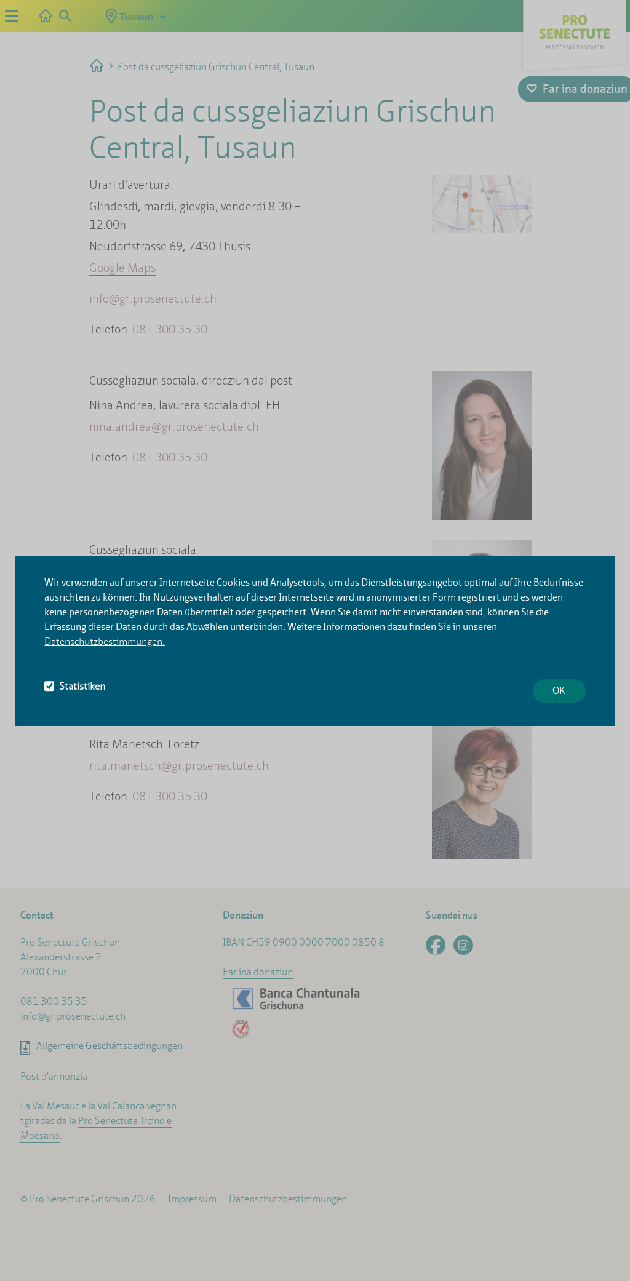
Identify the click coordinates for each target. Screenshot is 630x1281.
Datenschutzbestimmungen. (104, 641)
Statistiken (74, 686)
